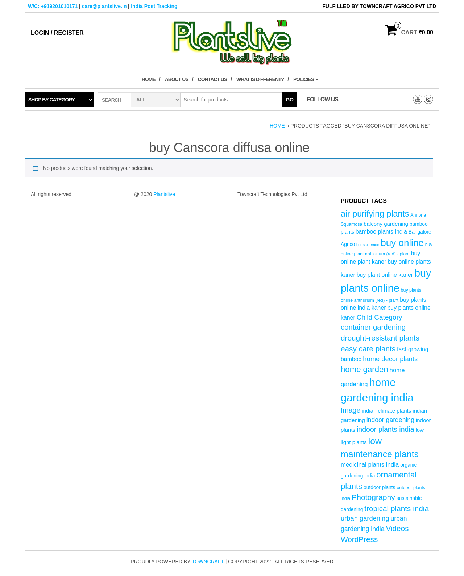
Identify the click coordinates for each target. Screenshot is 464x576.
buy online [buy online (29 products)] (402, 242)
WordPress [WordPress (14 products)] (359, 539)
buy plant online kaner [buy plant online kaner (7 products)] (385, 275)
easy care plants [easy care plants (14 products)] (368, 349)
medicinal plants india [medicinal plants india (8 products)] (370, 464)
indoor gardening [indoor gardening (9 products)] (390, 419)
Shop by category (51, 100)
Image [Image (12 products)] (350, 410)
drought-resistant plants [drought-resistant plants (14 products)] (380, 338)
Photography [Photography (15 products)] (373, 497)
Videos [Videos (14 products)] (397, 528)
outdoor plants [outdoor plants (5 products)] (379, 487)
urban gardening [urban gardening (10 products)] (365, 518)
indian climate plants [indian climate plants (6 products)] (386, 411)
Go (290, 100)
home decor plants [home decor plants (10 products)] (390, 359)
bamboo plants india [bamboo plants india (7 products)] (381, 232)
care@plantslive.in (104, 6)
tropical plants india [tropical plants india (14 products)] (396, 508)
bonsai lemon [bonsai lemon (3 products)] (367, 244)
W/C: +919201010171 (53, 6)
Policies (306, 79)
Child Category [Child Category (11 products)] (379, 317)
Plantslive (164, 194)
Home (149, 79)
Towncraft (208, 561)
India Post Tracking (154, 6)
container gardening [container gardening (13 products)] (373, 327)
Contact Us (212, 79)
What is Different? (260, 79)
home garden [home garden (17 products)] (364, 369)
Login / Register (57, 33)
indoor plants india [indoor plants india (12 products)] (385, 429)
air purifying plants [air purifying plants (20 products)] (375, 213)
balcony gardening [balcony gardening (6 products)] (386, 224)
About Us (176, 79)
